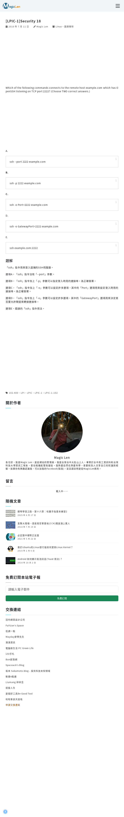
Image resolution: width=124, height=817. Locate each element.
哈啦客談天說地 (14, 699)
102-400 (14, 392)
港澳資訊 (10, 642)
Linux (59, 26)
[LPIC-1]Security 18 (23, 20)
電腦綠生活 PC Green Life (20, 648)
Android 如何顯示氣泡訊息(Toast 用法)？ (40, 558)
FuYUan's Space (15, 625)
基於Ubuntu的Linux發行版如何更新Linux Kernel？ (45, 547)
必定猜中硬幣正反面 (28, 535)
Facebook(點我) (55, 468)
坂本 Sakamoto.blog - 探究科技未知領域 (28, 670)
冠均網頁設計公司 (15, 619)
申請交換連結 (13, 704)
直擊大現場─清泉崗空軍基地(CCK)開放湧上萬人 (44, 523)
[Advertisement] (62, 56)
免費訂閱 (62, 598)
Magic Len (42, 26)
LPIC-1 (38, 392)
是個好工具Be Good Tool (19, 693)
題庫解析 (69, 26)
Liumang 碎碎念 (15, 682)
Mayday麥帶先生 (15, 636)
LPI (23, 392)
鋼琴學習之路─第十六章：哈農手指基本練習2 (42, 511)
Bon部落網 (11, 659)
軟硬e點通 (11, 676)
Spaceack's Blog (15, 665)
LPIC (29, 392)
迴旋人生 (10, 687)
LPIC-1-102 (51, 392)
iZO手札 (10, 653)
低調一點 (10, 631)
